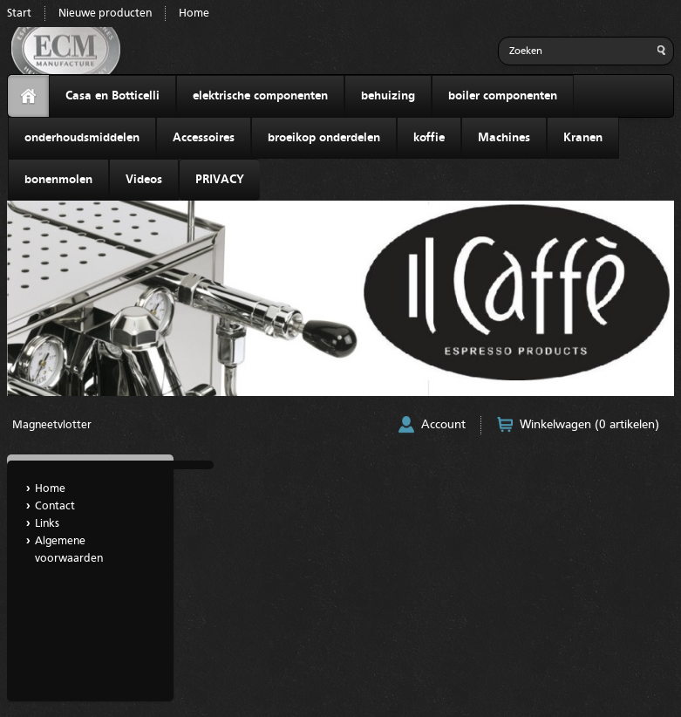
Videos (144, 180)
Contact (55, 506)
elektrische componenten (260, 96)
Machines (504, 138)
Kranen (583, 138)
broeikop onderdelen (324, 138)
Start (19, 13)
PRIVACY (219, 180)
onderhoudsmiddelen (82, 138)
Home (194, 13)
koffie (429, 138)
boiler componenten (502, 96)
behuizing (388, 96)
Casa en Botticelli (112, 96)
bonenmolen (58, 180)
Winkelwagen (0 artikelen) (589, 425)
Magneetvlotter (52, 425)
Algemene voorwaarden (69, 550)
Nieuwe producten (105, 13)
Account (443, 425)
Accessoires (204, 138)
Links (47, 523)
